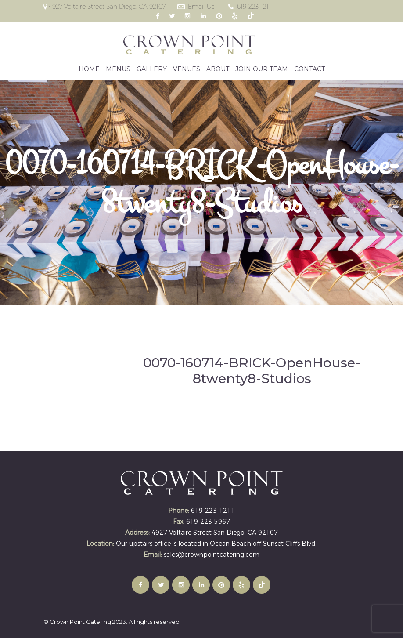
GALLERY (152, 69)
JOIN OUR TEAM (261, 69)
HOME (89, 69)
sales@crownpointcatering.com (211, 554)
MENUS (118, 69)
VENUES (186, 69)
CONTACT (309, 69)
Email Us (201, 6)
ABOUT (217, 69)
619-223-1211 (254, 6)
